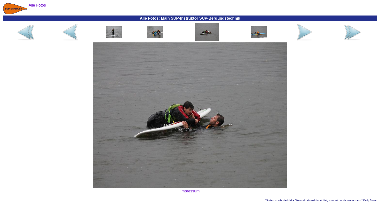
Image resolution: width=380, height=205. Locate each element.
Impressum (189, 191)
